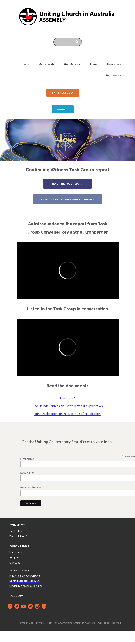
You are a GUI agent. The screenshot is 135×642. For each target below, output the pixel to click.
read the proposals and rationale (67, 199)
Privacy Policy (44, 622)
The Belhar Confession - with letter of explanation (67, 406)
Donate (62, 109)
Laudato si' (67, 398)
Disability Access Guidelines (25, 585)
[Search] (77, 42)
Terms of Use (25, 622)
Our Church (46, 64)
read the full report (67, 183)
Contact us (113, 75)
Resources (114, 64)
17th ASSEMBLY (63, 92)
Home (25, 64)
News (93, 64)
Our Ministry (72, 64)
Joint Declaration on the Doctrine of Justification (67, 413)
